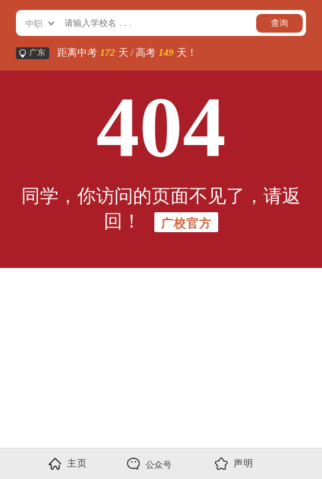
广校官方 (186, 223)
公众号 (149, 463)
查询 (279, 23)
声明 (234, 463)
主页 (68, 463)
